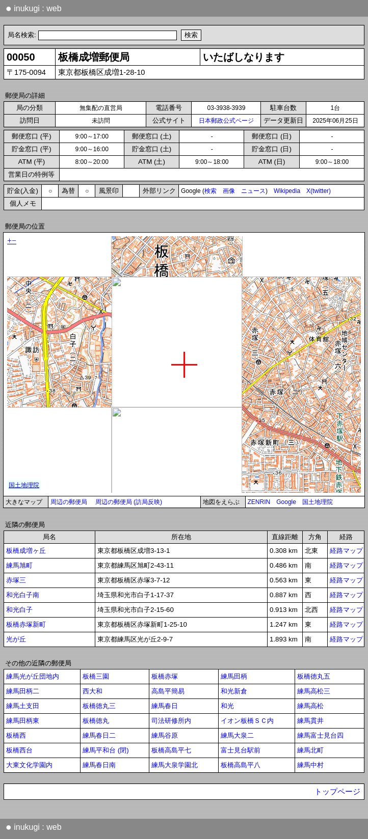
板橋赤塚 (164, 676)
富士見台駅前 (240, 750)
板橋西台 (19, 750)
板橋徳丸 (96, 720)
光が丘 (16, 639)
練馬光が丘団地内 (32, 676)
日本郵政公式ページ (226, 120)
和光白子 (19, 609)
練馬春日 (164, 706)
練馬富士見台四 (320, 735)
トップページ (337, 792)
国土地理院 (317, 502)
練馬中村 (310, 765)
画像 (229, 190)
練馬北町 (310, 750)
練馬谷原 (164, 735)
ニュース (253, 190)
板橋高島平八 (240, 765)
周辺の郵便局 (68, 502)
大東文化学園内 (29, 765)
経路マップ (346, 550)
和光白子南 (22, 595)
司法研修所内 (171, 720)
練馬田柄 (234, 676)
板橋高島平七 (171, 750)
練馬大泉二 (237, 735)
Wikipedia (287, 190)
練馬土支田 (22, 706)
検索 (210, 190)
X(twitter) (318, 190)
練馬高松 (310, 706)
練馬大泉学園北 (174, 765)
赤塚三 (16, 580)
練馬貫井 (310, 720)
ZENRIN (259, 502)
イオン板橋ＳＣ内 (247, 720)
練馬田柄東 (22, 720)
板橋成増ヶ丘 (26, 550)
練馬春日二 (99, 735)
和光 (227, 706)
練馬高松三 (313, 691)
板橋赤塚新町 (26, 624)
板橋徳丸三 (99, 706)
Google (286, 502)
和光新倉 (234, 691)
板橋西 (16, 735)
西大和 (92, 691)
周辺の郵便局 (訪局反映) (128, 502)
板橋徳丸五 (313, 676)
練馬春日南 (99, 765)
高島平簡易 (168, 691)
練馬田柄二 (22, 691)
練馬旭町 (19, 565)
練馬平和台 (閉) (106, 750)
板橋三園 (96, 676)
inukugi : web (34, 8)
